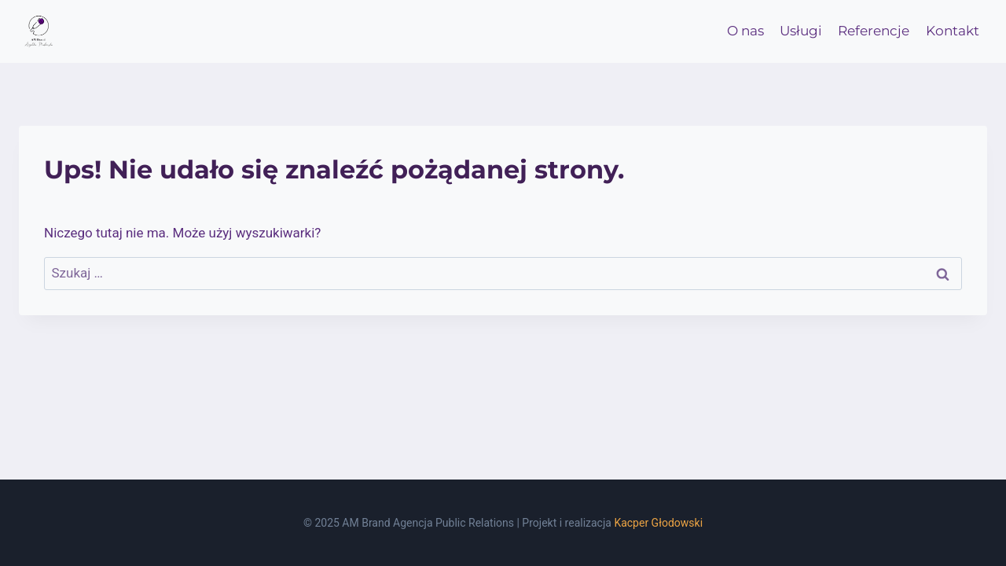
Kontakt (952, 31)
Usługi (801, 31)
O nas (745, 31)
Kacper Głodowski (658, 522)
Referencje (873, 31)
